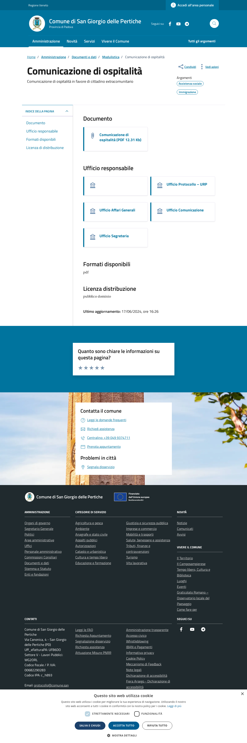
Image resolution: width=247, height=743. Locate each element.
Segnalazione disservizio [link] (92, 641)
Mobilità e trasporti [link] (140, 534)
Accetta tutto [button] (123, 725)
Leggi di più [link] (174, 706)
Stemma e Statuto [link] (38, 568)
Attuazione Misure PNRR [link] (93, 652)
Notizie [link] (182, 522)
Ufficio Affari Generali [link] (117, 210)
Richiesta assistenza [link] (90, 646)
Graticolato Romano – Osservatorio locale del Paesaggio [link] (193, 598)
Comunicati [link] (185, 528)
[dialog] (123, 716)
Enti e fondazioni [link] (37, 574)
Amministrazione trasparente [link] (147, 629)
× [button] (242, 694)
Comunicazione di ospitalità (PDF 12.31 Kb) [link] (120, 137)
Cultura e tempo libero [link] (91, 557)
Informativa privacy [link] (140, 652)
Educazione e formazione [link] (93, 562)
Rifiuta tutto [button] (157, 725)
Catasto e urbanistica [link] (90, 551)
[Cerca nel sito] (214, 23)
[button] (123, 735)
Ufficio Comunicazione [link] (185, 210)
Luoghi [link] (182, 580)
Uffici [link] (28, 545)
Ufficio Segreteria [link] (114, 236)
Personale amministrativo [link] (43, 551)
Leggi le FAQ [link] (84, 629)
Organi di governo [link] (37, 522)
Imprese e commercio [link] (141, 528)
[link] (192, 5)
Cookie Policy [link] (135, 658)
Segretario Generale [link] (39, 528)
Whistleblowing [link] (137, 641)
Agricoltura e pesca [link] (89, 522)
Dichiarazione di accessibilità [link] (146, 675)
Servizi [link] (89, 41)
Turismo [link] (132, 557)
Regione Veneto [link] (38, 5)
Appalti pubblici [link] (86, 540)
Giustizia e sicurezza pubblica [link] (147, 522)
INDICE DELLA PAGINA (39, 111)
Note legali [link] (134, 669)
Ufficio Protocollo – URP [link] (187, 184)
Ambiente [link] (82, 528)
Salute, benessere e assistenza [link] (148, 540)
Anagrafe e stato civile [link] (91, 534)
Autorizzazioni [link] (85, 545)
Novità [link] (72, 41)
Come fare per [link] (187, 609)
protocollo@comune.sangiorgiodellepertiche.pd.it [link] (47, 688)
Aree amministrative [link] (39, 540)
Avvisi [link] (181, 534)
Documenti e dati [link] (37, 562)
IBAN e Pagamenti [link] (139, 646)
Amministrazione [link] (46, 41)
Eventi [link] (181, 586)
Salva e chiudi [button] (90, 725)
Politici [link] (29, 534)
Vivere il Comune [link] (115, 41)
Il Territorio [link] (185, 558)
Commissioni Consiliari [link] (41, 557)
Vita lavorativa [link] (136, 562)
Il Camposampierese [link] (191, 563)
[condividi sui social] (187, 66)
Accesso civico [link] (136, 635)
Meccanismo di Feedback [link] (143, 664)
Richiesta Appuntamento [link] (93, 635)
